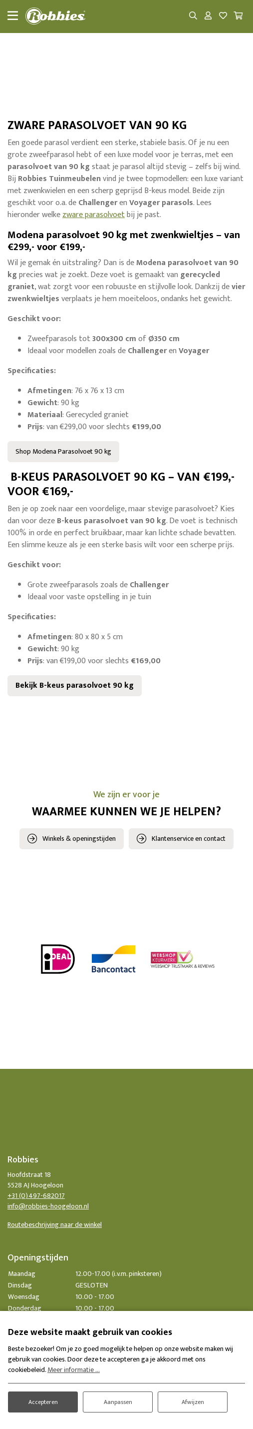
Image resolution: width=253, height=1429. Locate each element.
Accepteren (43, 1402)
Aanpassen (118, 1402)
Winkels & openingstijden (79, 838)
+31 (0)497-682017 (36, 1195)
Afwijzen (193, 1402)
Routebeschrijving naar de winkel (54, 1224)
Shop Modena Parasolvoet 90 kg (63, 451)
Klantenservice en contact (189, 838)
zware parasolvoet (93, 215)
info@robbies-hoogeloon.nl (48, 1206)
